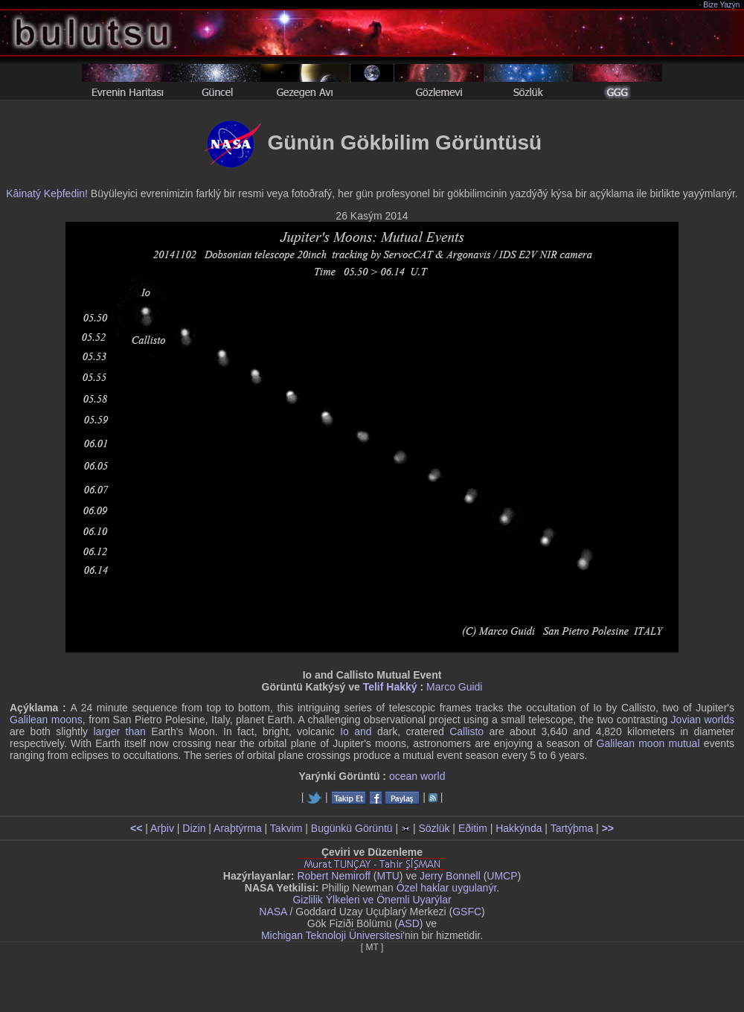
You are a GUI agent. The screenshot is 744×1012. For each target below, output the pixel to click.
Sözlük (433, 828)
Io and (355, 731)
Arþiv (162, 828)
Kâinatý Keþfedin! (47, 193)
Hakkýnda (519, 828)
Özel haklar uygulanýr (447, 888)
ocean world (417, 776)
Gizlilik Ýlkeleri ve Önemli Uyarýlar (371, 900)
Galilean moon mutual (648, 743)
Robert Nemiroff (334, 876)
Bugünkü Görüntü (352, 828)
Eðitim (472, 828)
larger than (119, 731)
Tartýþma (572, 828)
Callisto (466, 731)
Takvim (286, 828)
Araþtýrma (238, 828)
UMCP (502, 876)
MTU (388, 876)
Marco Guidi (454, 687)
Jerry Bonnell (450, 876)
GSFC (466, 911)
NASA (272, 911)
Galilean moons (46, 720)
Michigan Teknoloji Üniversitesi (332, 935)
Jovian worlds (702, 720)
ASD (409, 923)
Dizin (193, 828)
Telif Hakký (390, 687)
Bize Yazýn (722, 5)
